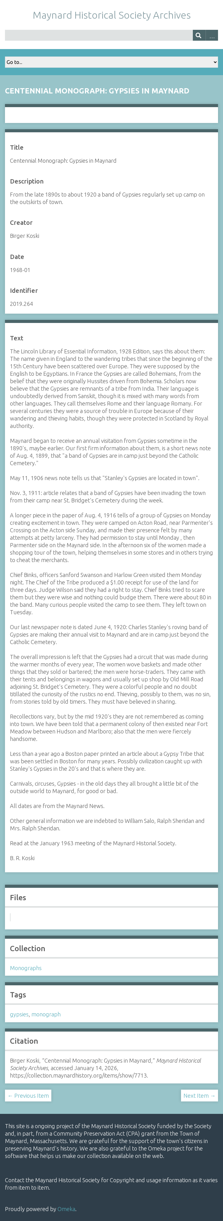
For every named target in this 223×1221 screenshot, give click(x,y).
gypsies (19, 1014)
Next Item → (200, 1095)
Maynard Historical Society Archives (112, 14)
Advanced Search (212, 35)
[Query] (111, 35)
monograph (46, 1014)
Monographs (26, 968)
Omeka (66, 1209)
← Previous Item (28, 1095)
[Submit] (199, 35)
